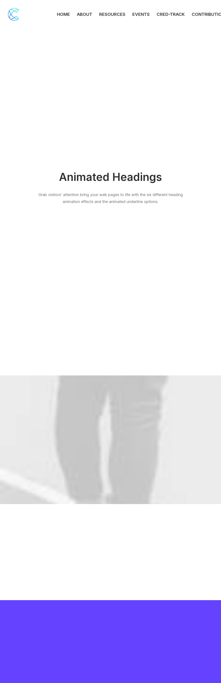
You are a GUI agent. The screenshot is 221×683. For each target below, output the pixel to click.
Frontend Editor (72, 619)
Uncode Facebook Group (192, 619)
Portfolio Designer (21, 630)
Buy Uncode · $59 (191, 567)
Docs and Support (134, 619)
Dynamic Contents (75, 647)
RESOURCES (112, 14)
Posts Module (71, 636)
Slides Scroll (70, 653)
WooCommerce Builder (78, 624)
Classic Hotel (18, 636)
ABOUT (84, 14)
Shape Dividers (72, 659)
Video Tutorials (131, 641)
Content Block (71, 642)
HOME (63, 14)
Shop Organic (18, 647)
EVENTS (141, 14)
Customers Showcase (190, 641)
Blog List (14, 642)
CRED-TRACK (171, 14)
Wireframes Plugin (74, 630)
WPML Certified (73, 664)
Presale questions (134, 662)
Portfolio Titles (19, 624)
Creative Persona (21, 619)
